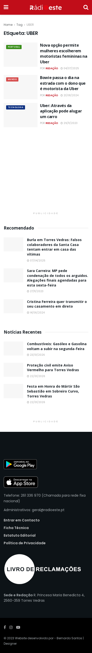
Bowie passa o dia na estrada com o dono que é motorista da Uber (63, 83)
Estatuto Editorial (20, 535)
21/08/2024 (70, 95)
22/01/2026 (36, 376)
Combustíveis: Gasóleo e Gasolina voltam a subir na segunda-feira (57, 346)
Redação (52, 68)
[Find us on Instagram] (11, 627)
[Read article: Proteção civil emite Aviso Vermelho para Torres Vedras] (13, 370)
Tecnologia (15, 107)
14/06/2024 (36, 312)
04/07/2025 (70, 68)
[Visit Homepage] (46, 7)
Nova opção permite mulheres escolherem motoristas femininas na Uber (63, 53)
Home (8, 25)
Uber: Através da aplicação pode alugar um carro (61, 111)
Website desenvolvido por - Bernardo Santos (49, 638)
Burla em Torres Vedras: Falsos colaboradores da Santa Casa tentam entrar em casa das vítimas (54, 247)
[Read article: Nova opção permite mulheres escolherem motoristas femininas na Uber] (21, 54)
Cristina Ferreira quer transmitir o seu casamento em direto (57, 304)
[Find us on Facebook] (5, 627)
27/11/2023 (35, 291)
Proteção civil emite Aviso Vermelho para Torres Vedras (53, 367)
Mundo (12, 79)
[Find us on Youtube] (18, 627)
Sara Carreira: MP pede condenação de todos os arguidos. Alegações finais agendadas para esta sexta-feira (57, 277)
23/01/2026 (36, 355)
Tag (19, 25)
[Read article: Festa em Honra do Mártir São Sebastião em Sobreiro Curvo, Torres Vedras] (13, 391)
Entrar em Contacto (22, 520)
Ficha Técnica (16, 527)
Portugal (14, 47)
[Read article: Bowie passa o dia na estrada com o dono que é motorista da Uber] (21, 87)
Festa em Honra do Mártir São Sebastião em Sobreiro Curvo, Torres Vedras (53, 391)
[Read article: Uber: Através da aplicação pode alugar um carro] (21, 115)
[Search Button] (85, 7)
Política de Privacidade (25, 543)
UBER (30, 25)
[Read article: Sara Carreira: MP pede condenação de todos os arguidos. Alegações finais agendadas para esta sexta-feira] (13, 275)
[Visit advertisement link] (46, 172)
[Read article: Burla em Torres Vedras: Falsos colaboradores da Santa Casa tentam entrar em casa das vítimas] (13, 244)
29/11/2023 (69, 123)
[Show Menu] (6, 7)
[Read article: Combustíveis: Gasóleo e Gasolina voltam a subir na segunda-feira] (13, 348)
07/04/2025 (36, 260)
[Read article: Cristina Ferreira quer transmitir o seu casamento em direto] (13, 306)
